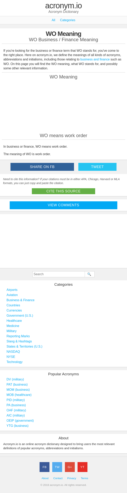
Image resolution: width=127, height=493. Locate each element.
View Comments (63, 205)
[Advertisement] (63, 106)
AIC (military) (16, 415)
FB (44, 467)
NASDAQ (13, 351)
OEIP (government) (20, 420)
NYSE (11, 356)
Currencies (14, 310)
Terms (84, 478)
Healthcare (14, 320)
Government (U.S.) (20, 315)
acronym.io (63, 6)
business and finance (95, 59)
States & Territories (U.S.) (24, 346)
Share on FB (42, 167)
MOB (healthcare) (19, 395)
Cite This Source (63, 191)
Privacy (71, 478)
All (53, 20)
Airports (12, 289)
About (45, 478)
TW (57, 467)
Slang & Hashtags (19, 341)
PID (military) (16, 400)
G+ (70, 467)
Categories (67, 20)
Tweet (97, 167)
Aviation (12, 295)
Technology (15, 362)
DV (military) (15, 379)
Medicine (13, 326)
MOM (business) (18, 389)
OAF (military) (16, 410)
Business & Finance (20, 300)
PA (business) (16, 405)
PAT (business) (17, 384)
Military (12, 331)
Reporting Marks (18, 336)
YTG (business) (17, 425)
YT (82, 467)
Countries (13, 305)
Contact (58, 478)
